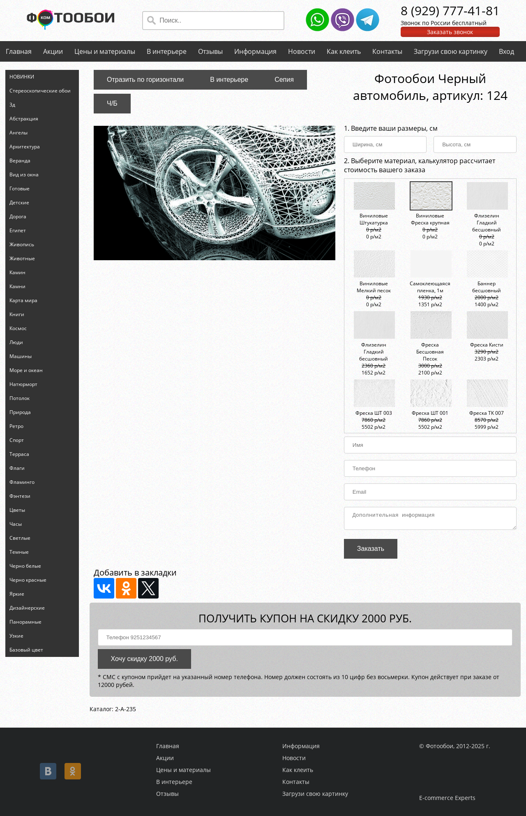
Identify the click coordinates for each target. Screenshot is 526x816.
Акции (53, 51)
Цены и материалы (104, 51)
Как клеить (344, 51)
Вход (506, 51)
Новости (301, 51)
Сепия (284, 79)
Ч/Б (112, 103)
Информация (255, 51)
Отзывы (210, 51)
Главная (19, 51)
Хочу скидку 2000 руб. (144, 661)
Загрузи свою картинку (450, 51)
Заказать (370, 551)
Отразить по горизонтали (145, 79)
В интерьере (167, 51)
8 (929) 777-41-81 (450, 10)
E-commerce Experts (447, 798)
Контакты (387, 51)
